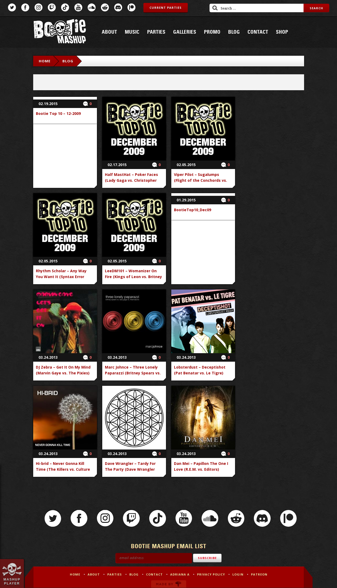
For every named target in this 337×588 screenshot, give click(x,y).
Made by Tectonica (168, 584)
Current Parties (166, 8)
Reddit (105, 7)
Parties (156, 32)
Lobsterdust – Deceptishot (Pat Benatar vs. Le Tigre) (199, 370)
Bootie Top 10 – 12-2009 (58, 113)
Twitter (12, 7)
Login (238, 575)
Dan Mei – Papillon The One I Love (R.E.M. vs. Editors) (201, 466)
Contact (258, 32)
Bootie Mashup (59, 32)
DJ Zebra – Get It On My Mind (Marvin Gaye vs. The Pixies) (63, 370)
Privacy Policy (211, 575)
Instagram (38, 7)
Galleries (184, 32)
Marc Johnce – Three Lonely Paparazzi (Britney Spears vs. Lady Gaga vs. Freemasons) (133, 373)
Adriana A (180, 575)
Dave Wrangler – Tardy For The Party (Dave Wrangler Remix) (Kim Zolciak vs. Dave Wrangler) (132, 472)
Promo (212, 32)
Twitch (52, 7)
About (109, 32)
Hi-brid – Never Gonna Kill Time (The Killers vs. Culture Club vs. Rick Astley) (63, 469)
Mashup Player (11, 581)
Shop (282, 32)
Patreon (131, 7)
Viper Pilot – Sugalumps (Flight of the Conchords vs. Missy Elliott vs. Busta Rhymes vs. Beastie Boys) (203, 183)
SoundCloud (92, 7)
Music (132, 32)
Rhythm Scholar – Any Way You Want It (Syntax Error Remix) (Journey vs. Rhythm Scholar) (62, 279)
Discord (118, 7)
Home (44, 61)
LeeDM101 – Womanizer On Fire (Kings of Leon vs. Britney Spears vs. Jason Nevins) (133, 276)
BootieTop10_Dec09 (192, 209)
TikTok (65, 7)
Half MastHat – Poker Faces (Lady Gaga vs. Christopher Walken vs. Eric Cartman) (131, 180)
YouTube (78, 7)
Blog (234, 32)
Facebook (25, 7)
